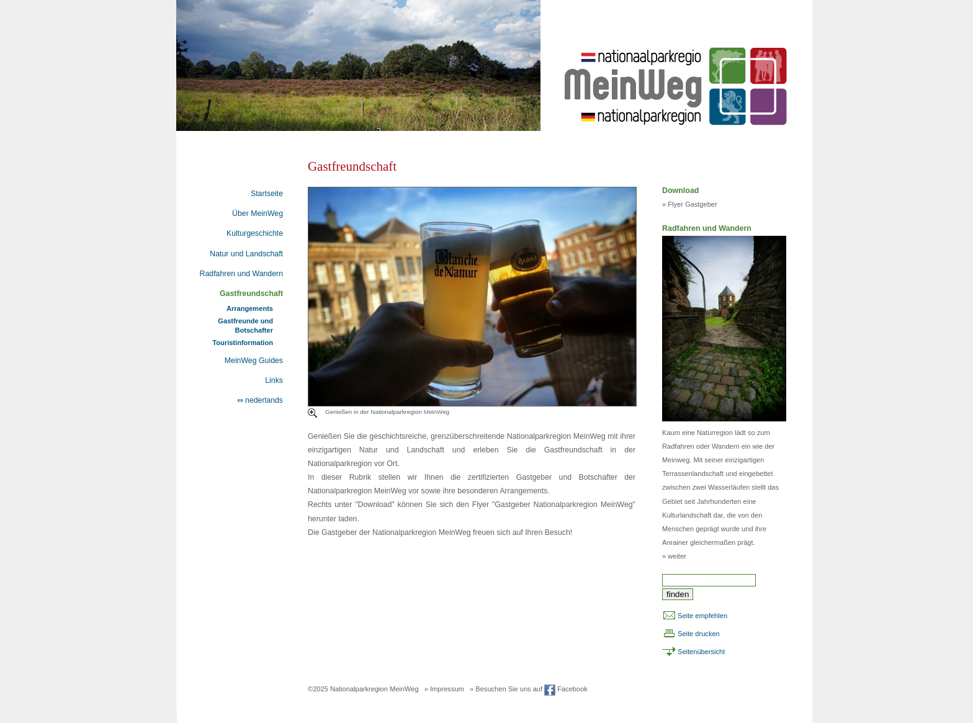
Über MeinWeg (257, 213)
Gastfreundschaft (251, 293)
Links (274, 380)
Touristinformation (242, 342)
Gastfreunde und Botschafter (245, 325)
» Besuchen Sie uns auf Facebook (529, 689)
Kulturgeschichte (254, 233)
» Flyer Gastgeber (689, 204)
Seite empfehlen (702, 615)
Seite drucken (699, 633)
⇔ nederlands (260, 400)
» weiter (674, 556)
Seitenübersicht (701, 651)
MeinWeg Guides (254, 360)
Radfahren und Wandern (241, 273)
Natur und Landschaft (246, 253)
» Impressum (444, 689)
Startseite (267, 193)
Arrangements (249, 308)
